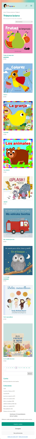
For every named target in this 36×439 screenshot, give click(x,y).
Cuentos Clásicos (7, 391)
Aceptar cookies (18, 424)
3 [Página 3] (10, 367)
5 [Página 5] (14, 367)
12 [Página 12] (29, 367)
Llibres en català (7, 406)
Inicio (4, 12)
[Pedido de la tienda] (24, 22)
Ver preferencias (18, 433)
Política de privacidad (23, 436)
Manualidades (6, 408)
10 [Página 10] (24, 367)
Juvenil (5, 393)
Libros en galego (7, 401)
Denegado (18, 428)
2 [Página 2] (8, 367)
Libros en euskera (7, 398)
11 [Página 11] (26, 367)
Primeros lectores (11, 12)
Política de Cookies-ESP (13, 436)
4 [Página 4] (12, 367)
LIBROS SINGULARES (9, 403)
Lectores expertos (8, 396)
